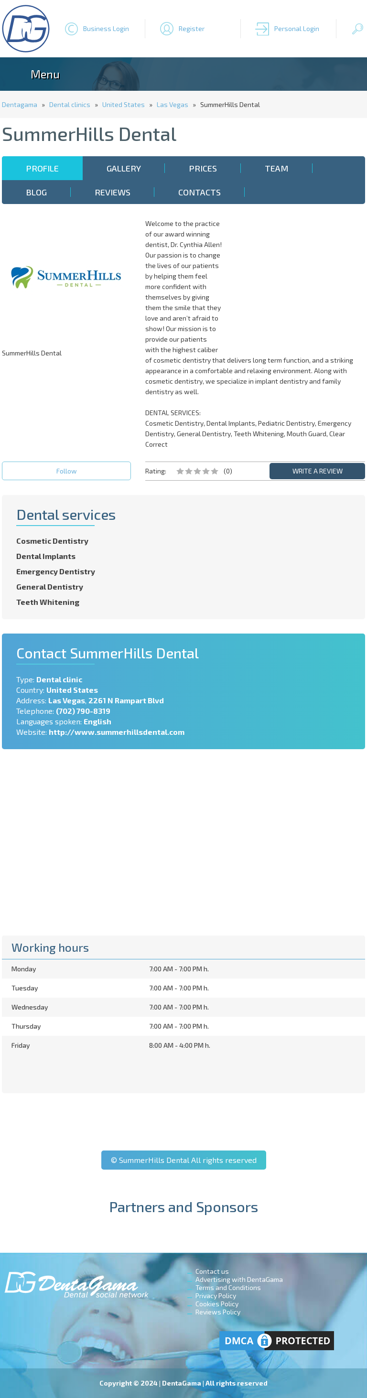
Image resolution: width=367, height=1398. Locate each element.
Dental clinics (69, 104)
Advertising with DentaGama (239, 1279)
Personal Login (296, 28)
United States (123, 104)
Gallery (124, 168)
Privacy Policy (215, 1295)
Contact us (212, 1271)
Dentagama (19, 104)
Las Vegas (172, 104)
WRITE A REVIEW (317, 471)
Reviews (112, 192)
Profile (42, 168)
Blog (36, 192)
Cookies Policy (216, 1304)
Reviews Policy (217, 1312)
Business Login (106, 28)
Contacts (199, 192)
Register (192, 28)
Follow (66, 471)
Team (277, 168)
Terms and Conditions (228, 1287)
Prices (203, 168)
